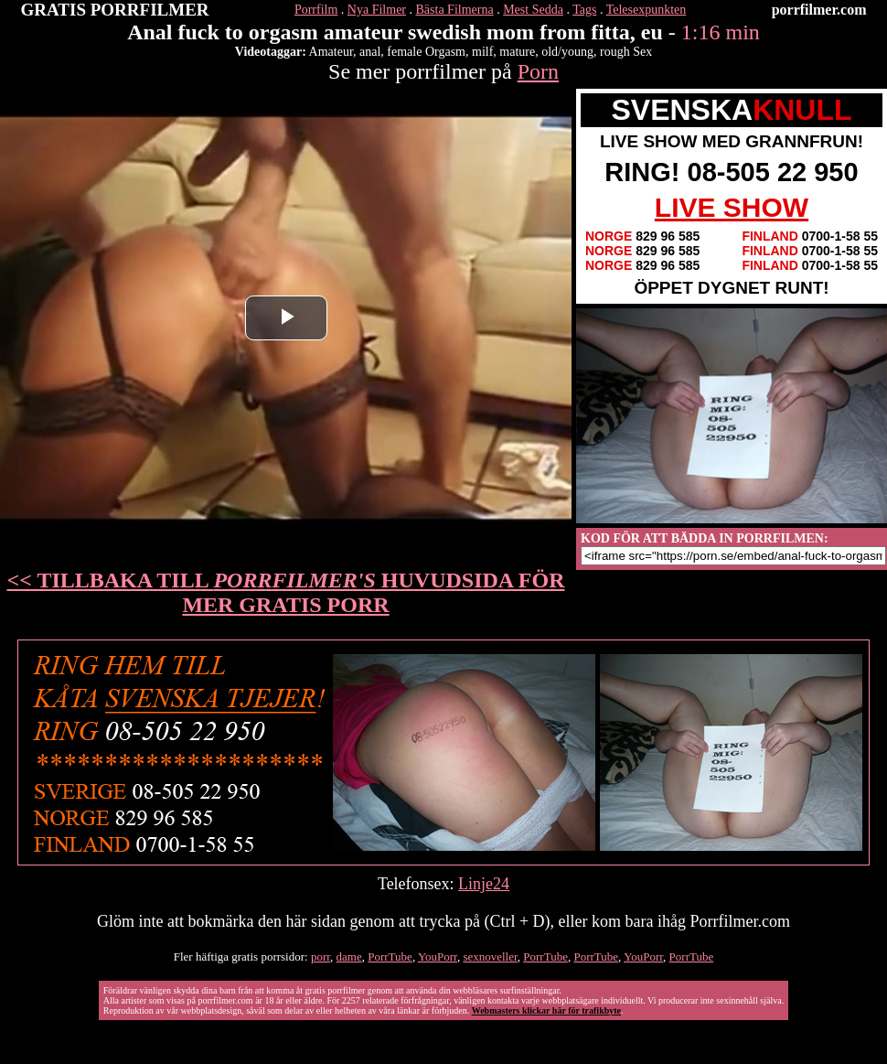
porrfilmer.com (819, 9)
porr (320, 956)
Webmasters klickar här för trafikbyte (546, 1010)
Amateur (331, 52)
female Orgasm (426, 52)
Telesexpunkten (646, 9)
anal (369, 52)
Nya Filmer (376, 9)
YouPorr (437, 956)
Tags (584, 9)
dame (349, 956)
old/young (567, 52)
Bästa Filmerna (455, 9)
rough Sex (626, 52)
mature (517, 52)
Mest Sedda (533, 9)
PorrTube (390, 956)
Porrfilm (315, 9)
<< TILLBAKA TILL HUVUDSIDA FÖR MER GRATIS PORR (286, 592)
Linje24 (483, 884)
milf (482, 52)
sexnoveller (490, 956)
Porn (538, 71)
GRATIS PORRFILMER (115, 9)
